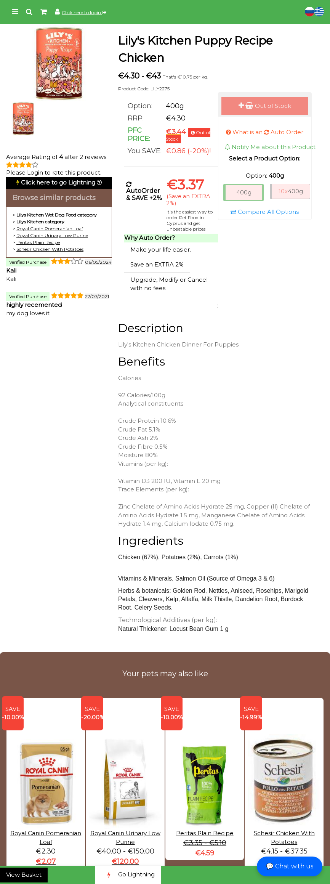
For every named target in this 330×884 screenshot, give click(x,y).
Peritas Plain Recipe (38, 242)
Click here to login (84, 12)
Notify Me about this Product (270, 147)
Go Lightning (128, 875)
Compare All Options (265, 211)
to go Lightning (58, 182)
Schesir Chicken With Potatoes (49, 249)
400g (244, 192)
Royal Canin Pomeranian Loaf (49, 228)
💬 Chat (289, 866)
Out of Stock (265, 105)
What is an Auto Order (264, 132)
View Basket (24, 874)
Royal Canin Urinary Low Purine (52, 235)
